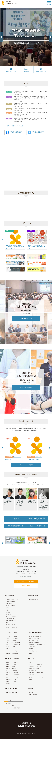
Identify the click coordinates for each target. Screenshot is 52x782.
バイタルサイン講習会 (26, 387)
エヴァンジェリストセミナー (12, 642)
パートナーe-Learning (10, 670)
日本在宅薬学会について (26, 43)
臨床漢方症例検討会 (33, 668)
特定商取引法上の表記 (10, 627)
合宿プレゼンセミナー (11, 688)
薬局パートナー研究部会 (12, 658)
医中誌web (8, 614)
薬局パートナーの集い (10, 668)
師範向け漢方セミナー (33, 675)
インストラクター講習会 (11, 638)
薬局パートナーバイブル (11, 677)
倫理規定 (7, 612)
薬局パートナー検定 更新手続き (13, 675)
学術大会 (30, 688)
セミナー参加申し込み (10, 651)
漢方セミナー (31, 658)
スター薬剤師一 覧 (9, 601)
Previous (1, 37)
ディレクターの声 (9, 646)
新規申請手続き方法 (33, 638)
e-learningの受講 (9, 705)
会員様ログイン (26, 585)
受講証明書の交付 (33, 595)
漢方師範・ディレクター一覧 (35, 677)
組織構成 (7, 608)
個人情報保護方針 (9, 625)
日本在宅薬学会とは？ (26, 318)
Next (50, 37)
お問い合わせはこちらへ (26, 577)
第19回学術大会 (32, 694)
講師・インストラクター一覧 (12, 644)
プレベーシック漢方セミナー (35, 664)
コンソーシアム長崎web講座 (12, 708)
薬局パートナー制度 (10, 664)
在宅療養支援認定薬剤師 (35, 632)
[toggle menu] (49, 2)
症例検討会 (31, 648)
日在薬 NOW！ (31, 646)
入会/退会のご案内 (9, 618)
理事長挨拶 (8, 603)
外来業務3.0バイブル (10, 679)
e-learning (32, 581)
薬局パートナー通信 (10, 681)
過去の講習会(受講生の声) (11, 653)
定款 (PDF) (8, 610)
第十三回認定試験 (32, 640)
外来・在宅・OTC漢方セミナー (35, 672)
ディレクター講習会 (10, 640)
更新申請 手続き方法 (33, 642)
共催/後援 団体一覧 (10, 620)
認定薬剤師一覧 (32, 651)
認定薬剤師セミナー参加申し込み (36, 644)
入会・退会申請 (20, 581)
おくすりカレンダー (10, 616)
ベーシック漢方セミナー (34, 666)
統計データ (8, 648)
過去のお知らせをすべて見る (13, 126)
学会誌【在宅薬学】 (10, 605)
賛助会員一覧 (8, 622)
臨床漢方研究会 (32, 670)
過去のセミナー (32, 653)
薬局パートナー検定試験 (11, 672)
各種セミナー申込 (9, 666)
